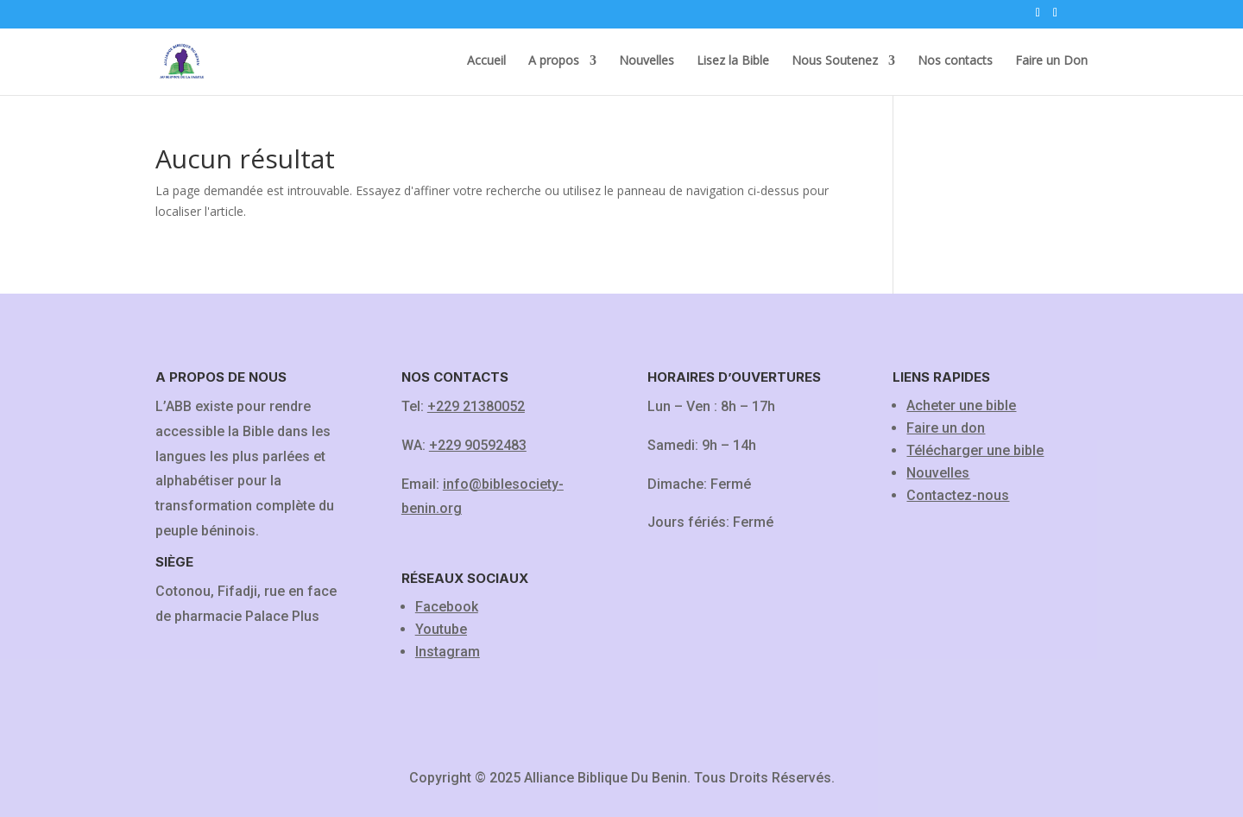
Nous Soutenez (835, 61)
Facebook (446, 606)
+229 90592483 (478, 445)
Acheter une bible (961, 405)
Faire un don (945, 428)
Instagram (447, 651)
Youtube (441, 629)
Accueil (486, 61)
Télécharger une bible (975, 450)
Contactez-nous (957, 495)
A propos (553, 61)
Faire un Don (1051, 61)
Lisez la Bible (733, 61)
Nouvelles (646, 61)
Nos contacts (955, 61)
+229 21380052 (476, 406)
